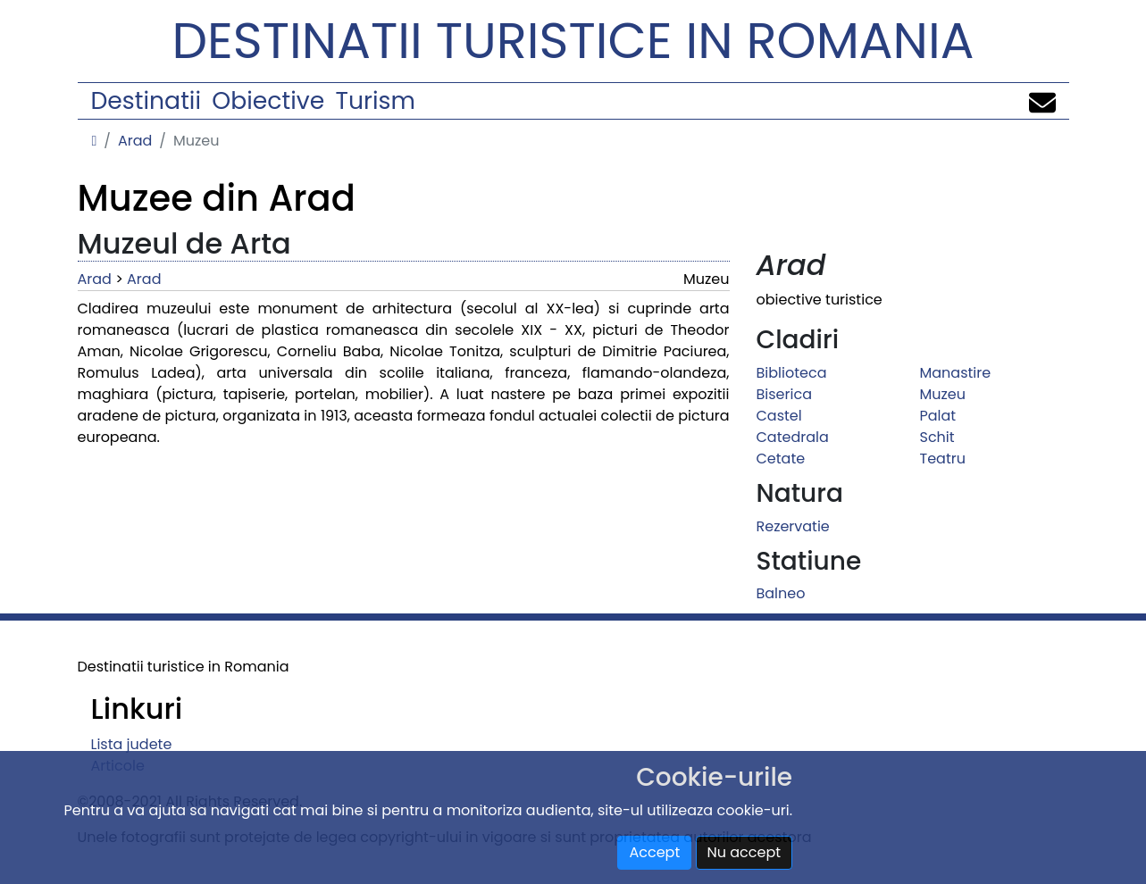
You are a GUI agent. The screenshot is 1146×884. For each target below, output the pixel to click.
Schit (937, 437)
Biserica (784, 394)
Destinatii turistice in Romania (573, 40)
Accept (654, 852)
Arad (135, 140)
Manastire (955, 373)
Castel (779, 415)
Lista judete (131, 744)
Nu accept (744, 852)
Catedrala (793, 437)
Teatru (943, 458)
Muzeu (943, 394)
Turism (375, 100)
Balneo (781, 593)
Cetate (781, 458)
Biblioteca (792, 373)
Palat (938, 415)
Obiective (268, 100)
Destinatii (146, 100)
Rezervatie (793, 526)
